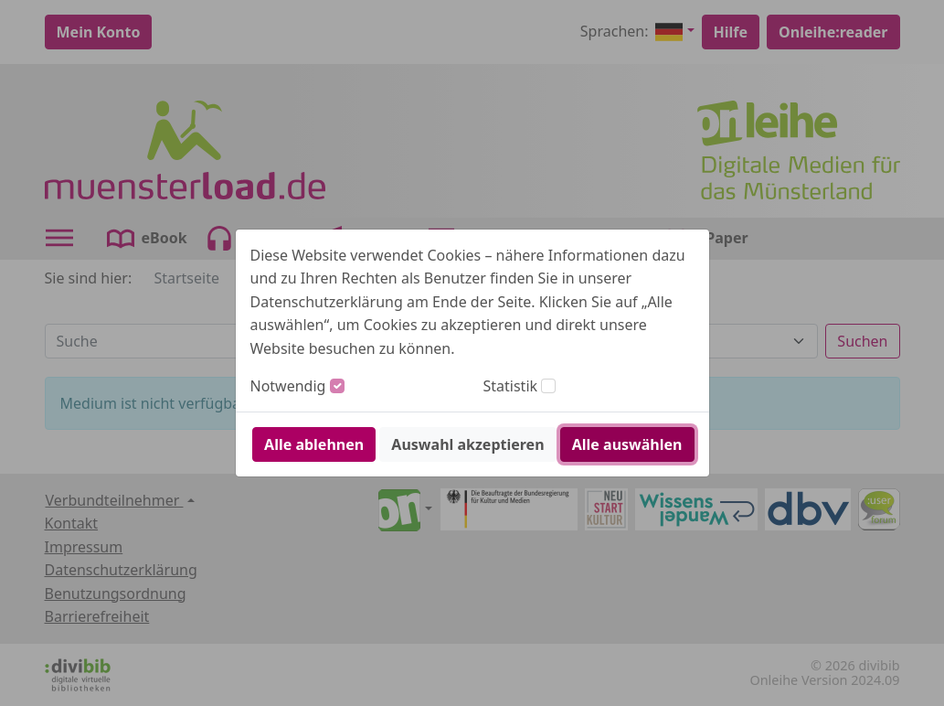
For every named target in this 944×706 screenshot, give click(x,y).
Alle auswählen (627, 444)
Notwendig (288, 386)
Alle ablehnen (314, 444)
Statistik (510, 386)
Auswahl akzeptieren (467, 444)
